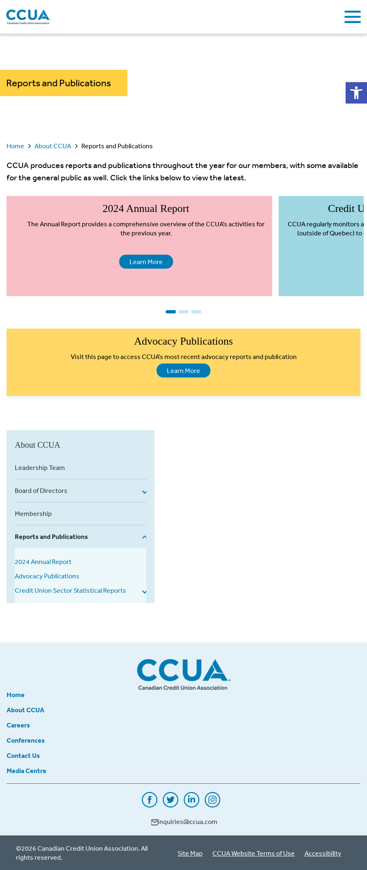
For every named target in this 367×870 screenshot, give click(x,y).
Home (15, 146)
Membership (33, 513)
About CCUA (53, 146)
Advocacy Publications (47, 576)
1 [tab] (170, 312)
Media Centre (26, 770)
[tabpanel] (139, 246)
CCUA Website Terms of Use (253, 853)
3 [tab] (196, 312)
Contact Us (23, 755)
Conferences (26, 740)
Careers (18, 725)
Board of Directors (41, 490)
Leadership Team (40, 467)
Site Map (190, 853)
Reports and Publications (51, 536)
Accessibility (323, 853)
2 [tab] (183, 312)
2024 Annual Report (43, 561)
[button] (356, 93)
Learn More (141, 261)
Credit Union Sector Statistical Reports (70, 590)
